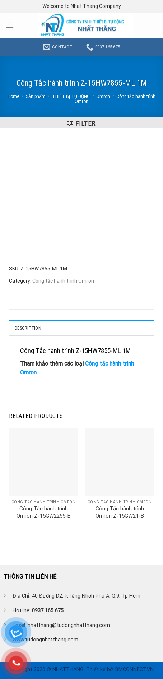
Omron (103, 96)
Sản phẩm (36, 96)
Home (13, 96)
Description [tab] (28, 328)
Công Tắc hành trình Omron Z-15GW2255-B (44, 512)
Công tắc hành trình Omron (63, 281)
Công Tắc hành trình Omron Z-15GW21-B (120, 512)
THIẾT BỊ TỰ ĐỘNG (71, 96)
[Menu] (9, 25)
